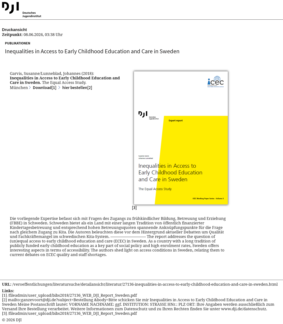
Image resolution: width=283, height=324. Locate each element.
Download (44, 87)
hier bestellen (77, 87)
